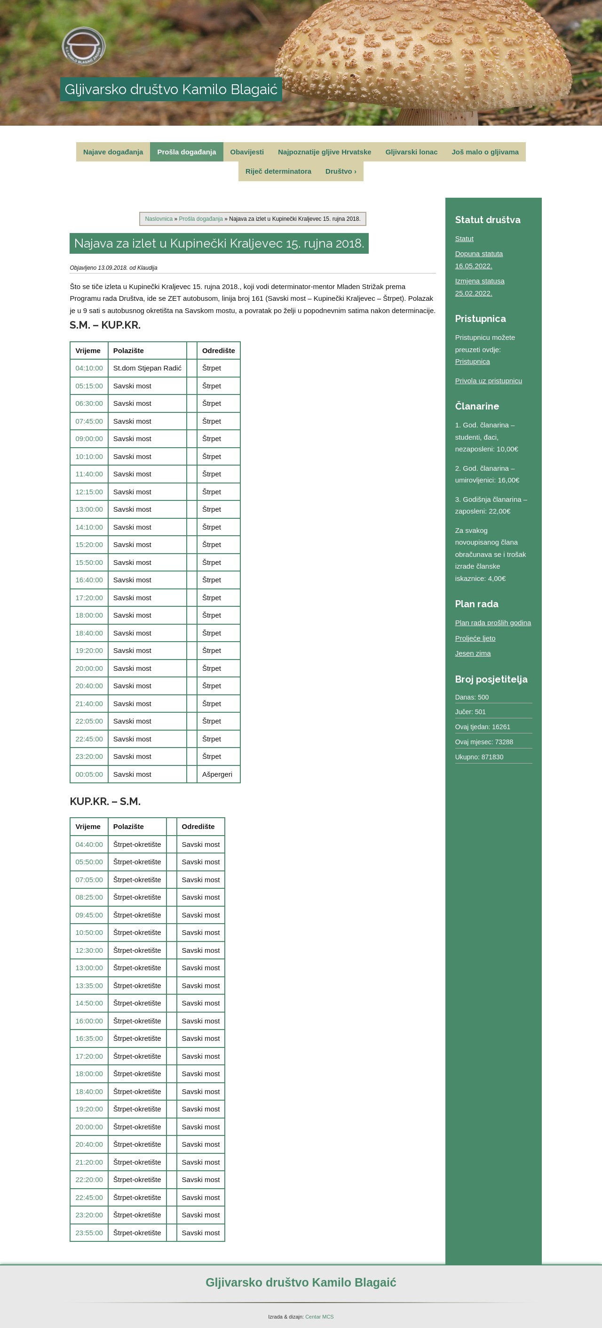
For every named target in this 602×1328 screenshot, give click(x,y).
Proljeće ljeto (475, 638)
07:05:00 (89, 880)
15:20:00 (89, 544)
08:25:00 (89, 897)
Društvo (340, 171)
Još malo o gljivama (485, 152)
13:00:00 (89, 509)
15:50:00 (89, 562)
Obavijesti (247, 152)
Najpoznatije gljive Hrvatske (324, 152)
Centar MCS (319, 1317)
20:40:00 (89, 686)
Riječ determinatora (278, 171)
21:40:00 (89, 704)
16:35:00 (89, 1038)
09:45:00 (89, 915)
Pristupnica (472, 361)
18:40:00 (89, 633)
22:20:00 (89, 1179)
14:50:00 (89, 1003)
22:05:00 (89, 721)
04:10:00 (89, 368)
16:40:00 (89, 580)
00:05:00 (89, 774)
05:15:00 (89, 386)
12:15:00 (89, 492)
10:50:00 (89, 932)
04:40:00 (89, 844)
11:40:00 (89, 474)
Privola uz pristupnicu (489, 381)
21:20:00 (89, 1162)
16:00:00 (89, 1021)
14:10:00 (89, 527)
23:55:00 (89, 1233)
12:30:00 (89, 950)
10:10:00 (89, 456)
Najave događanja (113, 152)
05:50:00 (89, 862)
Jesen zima (473, 653)
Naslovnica (159, 219)
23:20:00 (89, 756)
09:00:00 (89, 439)
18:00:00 (89, 615)
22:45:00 (89, 739)
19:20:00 (89, 650)
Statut (464, 238)
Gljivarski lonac (412, 152)
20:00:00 (89, 668)
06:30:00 (89, 403)
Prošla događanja (186, 152)
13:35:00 (89, 986)
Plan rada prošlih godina (493, 623)
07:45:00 (89, 421)
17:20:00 (89, 598)
